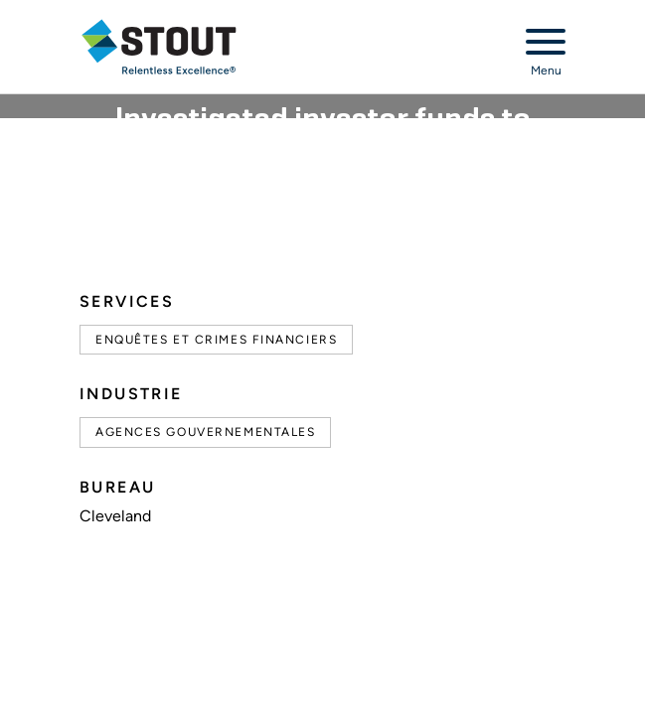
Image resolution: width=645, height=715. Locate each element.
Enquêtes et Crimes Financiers (216, 340)
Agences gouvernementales (205, 432)
